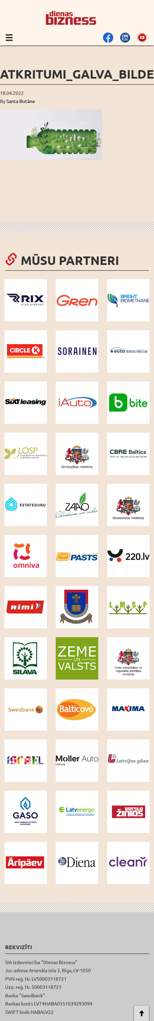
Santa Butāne (20, 101)
